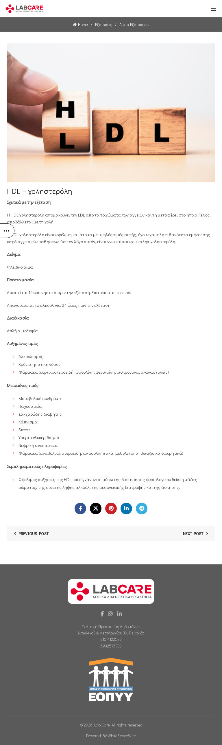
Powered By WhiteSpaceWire (111, 735)
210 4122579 (111, 639)
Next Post (193, 533)
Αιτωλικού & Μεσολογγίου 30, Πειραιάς (111, 633)
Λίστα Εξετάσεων (134, 24)
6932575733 (111, 646)
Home (83, 24)
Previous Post (33, 533)
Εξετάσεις (103, 24)
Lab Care (102, 725)
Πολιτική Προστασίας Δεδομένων (111, 626)
